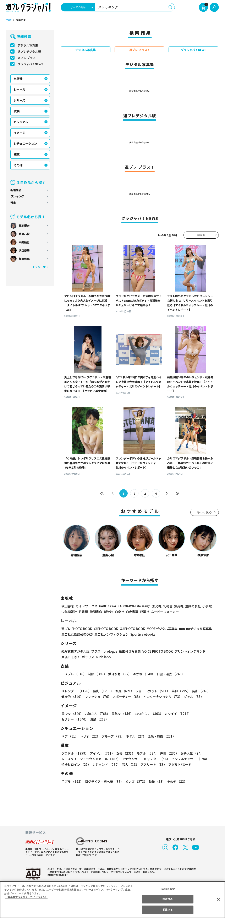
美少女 (72, 714)
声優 (168, 753)
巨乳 (103, 691)
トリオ (90, 736)
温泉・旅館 (161, 736)
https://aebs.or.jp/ (56, 875)
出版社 (18, 79)
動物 (156, 782)
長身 (200, 691)
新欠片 (108, 612)
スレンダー (76, 691)
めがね (143, 674)
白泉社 (119, 612)
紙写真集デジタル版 (75, 651)
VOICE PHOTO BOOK (156, 651)
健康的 (72, 697)
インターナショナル (162, 697)
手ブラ (72, 782)
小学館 (208, 606)
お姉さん (97, 714)
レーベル (19, 89)
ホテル (136, 736)
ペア (69, 736)
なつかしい (148, 714)
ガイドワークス (86, 606)
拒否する (167, 899)
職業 (17, 154)
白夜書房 (132, 612)
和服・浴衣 (170, 674)
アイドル (102, 753)
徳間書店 (96, 612)
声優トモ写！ (70, 657)
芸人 (130, 765)
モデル (147, 753)
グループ (113, 736)
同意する (167, 909)
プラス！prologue (103, 651)
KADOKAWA (108, 606)
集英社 (180, 606)
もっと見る (204, 512)
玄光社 (158, 606)
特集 (13, 202)
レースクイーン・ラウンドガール (90, 759)
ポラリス (88, 657)
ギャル (194, 697)
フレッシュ (98, 697)
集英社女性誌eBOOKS (77, 634)
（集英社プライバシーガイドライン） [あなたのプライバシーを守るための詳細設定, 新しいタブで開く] (26, 897)
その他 (18, 165)
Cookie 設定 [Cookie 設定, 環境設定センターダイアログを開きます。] (168, 889)
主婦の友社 (194, 606)
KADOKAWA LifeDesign (135, 606)
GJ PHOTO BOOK (134, 629)
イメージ (19, 133)
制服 (97, 674)
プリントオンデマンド (189, 651)
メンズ (136, 782)
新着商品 (15, 190)
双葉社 (144, 612)
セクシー (74, 719)
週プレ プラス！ (28, 58)
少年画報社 (69, 612)
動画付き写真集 (128, 651)
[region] (112, 899)
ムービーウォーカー (165, 612)
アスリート (153, 765)
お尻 (124, 691)
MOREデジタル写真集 (164, 629)
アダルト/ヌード (179, 765)
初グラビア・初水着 (104, 782)
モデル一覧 (39, 267)
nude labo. (103, 657)
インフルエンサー (190, 759)
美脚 (180, 691)
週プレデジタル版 (29, 51)
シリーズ (19, 100)
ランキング (17, 196)
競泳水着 (119, 674)
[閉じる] (218, 899)
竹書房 (83, 612)
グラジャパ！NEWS (31, 64)
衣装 (17, 111)
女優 (125, 753)
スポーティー (127, 697)
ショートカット (152, 691)
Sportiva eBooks (142, 634)
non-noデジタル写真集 (197, 629)
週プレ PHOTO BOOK (77, 629)
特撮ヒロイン (76, 765)
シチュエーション (25, 143)
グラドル (74, 753)
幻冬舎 (169, 606)
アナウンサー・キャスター (146, 759)
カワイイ (177, 714)
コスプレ (73, 674)
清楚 (99, 719)
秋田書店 (67, 606)
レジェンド (106, 765)
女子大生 (191, 753)
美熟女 (122, 714)
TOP (8, 20)
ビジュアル (21, 122)
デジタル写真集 (28, 45)
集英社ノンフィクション (112, 634)
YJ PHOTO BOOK (107, 629)
